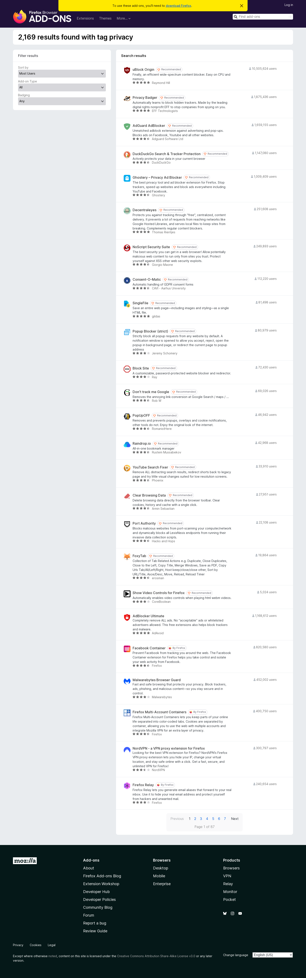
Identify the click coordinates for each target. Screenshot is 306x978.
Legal (51, 945)
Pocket (229, 899)
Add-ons (91, 860)
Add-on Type (27, 81)
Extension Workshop (101, 884)
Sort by (23, 67)
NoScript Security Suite (151, 247)
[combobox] (263, 17)
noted (52, 956)
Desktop (160, 868)
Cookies (35, 945)
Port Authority (144, 523)
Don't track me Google (151, 392)
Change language (235, 955)
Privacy (18, 945)
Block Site (141, 368)
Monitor (230, 891)
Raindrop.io (142, 444)
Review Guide (95, 931)
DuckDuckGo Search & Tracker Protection (167, 154)
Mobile (159, 876)
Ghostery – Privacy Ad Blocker (157, 178)
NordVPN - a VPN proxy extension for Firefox (169, 748)
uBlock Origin (143, 70)
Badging (24, 95)
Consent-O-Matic (147, 279)
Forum (88, 915)
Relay (228, 884)
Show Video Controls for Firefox (159, 593)
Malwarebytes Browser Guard (157, 680)
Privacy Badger (145, 98)
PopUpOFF (141, 415)
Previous (177, 819)
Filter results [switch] (28, 56)
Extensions (85, 18)
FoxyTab (139, 556)
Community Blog (97, 907)
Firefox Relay (143, 785)
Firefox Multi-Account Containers (159, 712)
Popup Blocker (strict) (150, 331)
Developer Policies (99, 899)
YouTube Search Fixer (150, 467)
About (88, 868)
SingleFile (140, 303)
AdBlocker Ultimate (148, 616)
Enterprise (162, 884)
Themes (105, 18)
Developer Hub (96, 891)
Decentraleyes (144, 210)
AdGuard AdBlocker (149, 126)
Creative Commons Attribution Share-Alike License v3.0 (156, 956)
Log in (289, 5)
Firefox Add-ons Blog (102, 876)
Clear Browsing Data (149, 495)
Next (235, 819)
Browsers (231, 868)
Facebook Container (149, 648)
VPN (227, 876)
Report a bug (94, 923)
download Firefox (178, 5)
